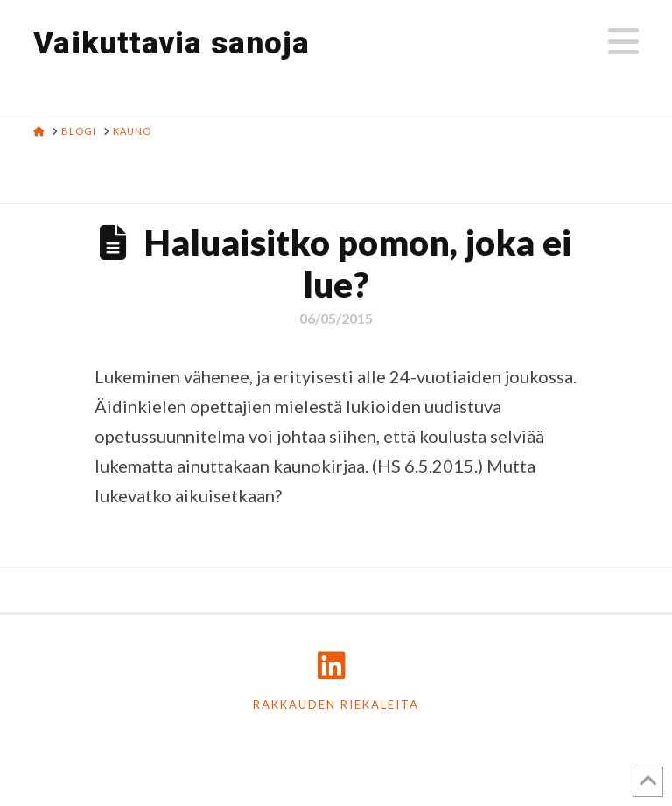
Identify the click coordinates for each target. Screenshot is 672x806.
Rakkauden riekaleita (336, 704)
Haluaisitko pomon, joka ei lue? (357, 263)
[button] (623, 41)
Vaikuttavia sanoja (171, 43)
